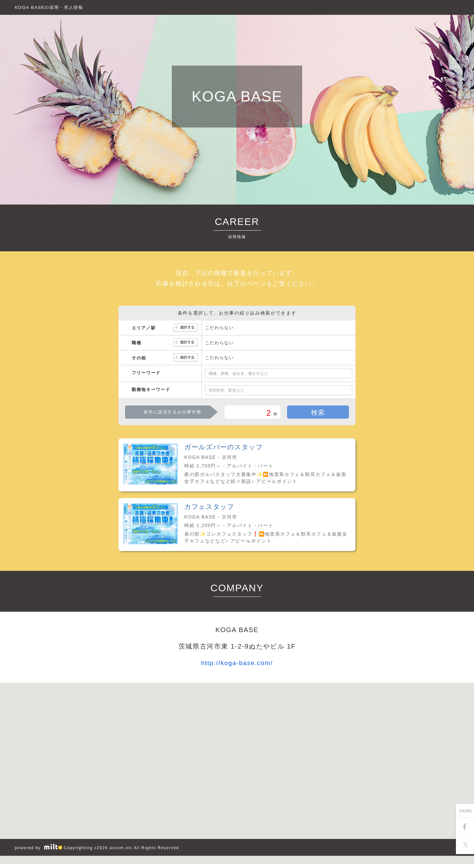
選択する (185, 327)
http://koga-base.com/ (237, 662)
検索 (318, 412)
